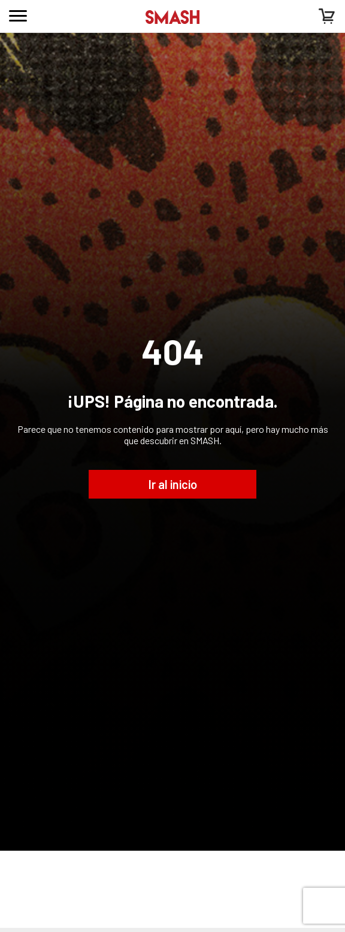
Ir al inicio (173, 484)
